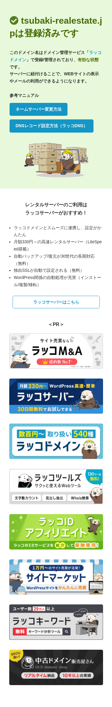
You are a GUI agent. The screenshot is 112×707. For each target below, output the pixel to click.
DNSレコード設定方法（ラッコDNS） (52, 125)
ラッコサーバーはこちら (56, 302)
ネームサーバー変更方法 (39, 109)
